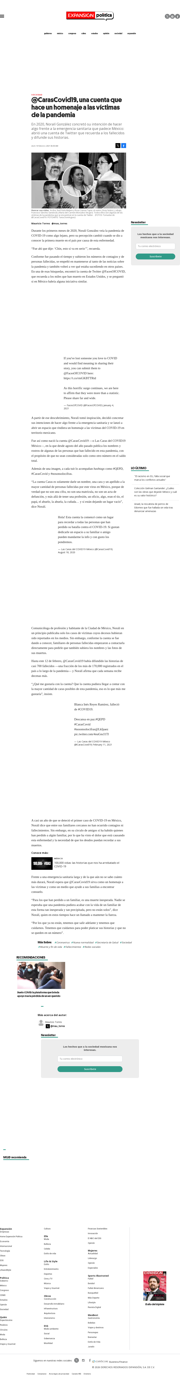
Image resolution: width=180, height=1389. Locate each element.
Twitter (167, 16)
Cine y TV (48, 1279)
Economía (4, 1241)
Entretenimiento (51, 1269)
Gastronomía (94, 1318)
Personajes (93, 1332)
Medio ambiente (51, 1329)
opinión (106, 33)
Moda (2, 1334)
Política (4, 1277)
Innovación (93, 1233)
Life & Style (50, 1261)
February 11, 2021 (102, 744)
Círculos (4, 1330)
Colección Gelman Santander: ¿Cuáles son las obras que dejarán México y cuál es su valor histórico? (155, 492)
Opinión (3, 1305)
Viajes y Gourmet (8, 1344)
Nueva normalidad (83, 942)
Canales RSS (76, 1374)
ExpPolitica (76, 1360)
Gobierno (4, 1281)
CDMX (83, 33)
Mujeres (3, 1265)
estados (94, 33)
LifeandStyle (5, 1270)
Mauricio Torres (53, 1022)
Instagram (172, 16)
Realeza (4, 1325)
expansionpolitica (83, 1360)
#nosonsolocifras (84, 729)
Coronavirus (63, 942)
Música (47, 1283)
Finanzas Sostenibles (97, 1229)
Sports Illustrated (98, 1275)
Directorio (87, 1374)
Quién (3, 1317)
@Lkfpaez (101, 729)
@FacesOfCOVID (75, 373)
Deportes (48, 1274)
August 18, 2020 (66, 552)
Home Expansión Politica (11, 1236)
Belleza (3, 1339)
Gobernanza (49, 1338)
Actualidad (93, 1253)
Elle (46, 1236)
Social (46, 1333)
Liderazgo (92, 1258)
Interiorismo (49, 1318)
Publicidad (31, 1374)
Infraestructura (50, 1308)
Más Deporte (93, 1298)
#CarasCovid (82, 724)
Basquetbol (93, 1293)
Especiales (93, 1268)
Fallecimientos (73, 946)
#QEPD (100, 719)
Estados (4, 1300)
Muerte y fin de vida (51, 946)
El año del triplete (154, 1304)
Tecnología (5, 1251)
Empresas (4, 1232)
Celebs (47, 1249)
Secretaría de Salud (107, 942)
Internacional (6, 1246)
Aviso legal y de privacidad (59, 1374)
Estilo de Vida (94, 1342)
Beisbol (91, 1283)
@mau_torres (59, 223)
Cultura (47, 1229)
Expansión (6, 1228)
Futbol (90, 1279)
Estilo (46, 1264)
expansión (131, 33)
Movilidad (48, 1343)
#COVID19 (85, 709)
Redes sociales (92, 946)
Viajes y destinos (96, 1327)
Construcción (50, 1299)
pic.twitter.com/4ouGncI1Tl (91, 734)
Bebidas (91, 1323)
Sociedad (118, 33)
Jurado (91, 1347)
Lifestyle (92, 1302)
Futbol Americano (96, 1288)
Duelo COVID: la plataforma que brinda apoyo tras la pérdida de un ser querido (87, 994)
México (58, 858)
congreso (72, 33)
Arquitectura (49, 1313)
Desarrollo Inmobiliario (54, 1304)
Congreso (4, 1290)
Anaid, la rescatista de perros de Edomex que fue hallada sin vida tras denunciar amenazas (153, 507)
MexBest (93, 1315)
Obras (2, 1256)
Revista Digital (94, 1307)
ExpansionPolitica (89, 1360)
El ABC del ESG (94, 1238)
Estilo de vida (50, 1253)
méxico (60, 33)
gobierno (48, 33)
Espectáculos (6, 1320)
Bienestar (92, 1337)
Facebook (177, 16)
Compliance (41, 1374)
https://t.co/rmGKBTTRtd (80, 378)
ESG (2, 1260)
